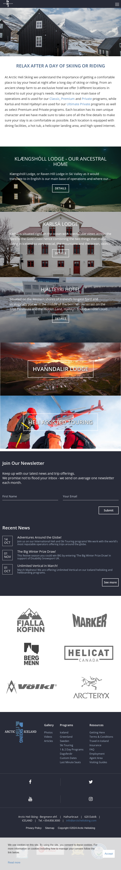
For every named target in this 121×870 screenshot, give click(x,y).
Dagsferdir (66, 753)
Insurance (95, 745)
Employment (97, 753)
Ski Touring (66, 745)
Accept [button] (109, 853)
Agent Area (96, 758)
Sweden (64, 741)
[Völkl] (31, 687)
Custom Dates (68, 758)
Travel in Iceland (99, 741)
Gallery (49, 725)
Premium (68, 99)
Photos (48, 732)
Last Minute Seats (70, 762)
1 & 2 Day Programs (72, 749)
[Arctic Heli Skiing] (8, 4)
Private (87, 99)
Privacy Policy (34, 828)
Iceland (64, 732)
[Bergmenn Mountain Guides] (31, 654)
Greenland (66, 736)
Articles (48, 741)
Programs (66, 725)
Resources (96, 725)
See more (110, 582)
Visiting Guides (98, 762)
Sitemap (49, 828)
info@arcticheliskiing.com (81, 820)
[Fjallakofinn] (30, 621)
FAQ (91, 749)
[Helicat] (89, 654)
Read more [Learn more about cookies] (14, 862)
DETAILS (60, 253)
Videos (48, 736)
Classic (54, 99)
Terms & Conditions (101, 736)
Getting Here (97, 732)
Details (60, 188)
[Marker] (89, 621)
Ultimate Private (78, 104)
